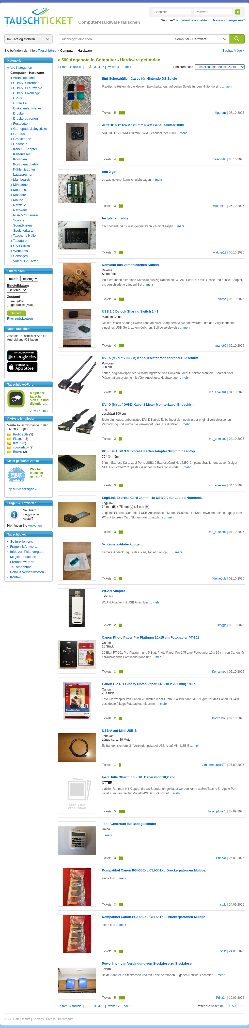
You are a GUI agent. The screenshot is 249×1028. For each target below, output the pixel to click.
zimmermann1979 (214, 765)
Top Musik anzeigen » (22, 489)
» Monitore (18, 195)
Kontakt (15, 577)
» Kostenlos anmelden (192, 20)
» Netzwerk (18, 210)
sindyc (222, 299)
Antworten (35, 525)
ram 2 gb (109, 172)
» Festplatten (19, 123)
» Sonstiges (19, 256)
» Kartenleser (20, 154)
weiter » (113, 67)
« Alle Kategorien (19, 67)
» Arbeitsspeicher (23, 78)
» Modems (18, 190)
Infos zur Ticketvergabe (27, 552)
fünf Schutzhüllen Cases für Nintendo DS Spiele (139, 78)
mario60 (220, 345)
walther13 (219, 206)
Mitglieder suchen (23, 557)
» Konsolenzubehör (24, 164)
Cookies (38, 1019)
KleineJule (219, 578)
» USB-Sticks (20, 246)
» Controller (18, 103)
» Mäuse (16, 200)
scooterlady (21, 447)
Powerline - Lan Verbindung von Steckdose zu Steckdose (147, 963)
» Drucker (17, 113)
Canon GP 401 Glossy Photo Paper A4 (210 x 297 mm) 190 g (148, 684)
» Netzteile (18, 205)
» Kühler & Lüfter (22, 169)
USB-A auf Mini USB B (119, 731)
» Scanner (17, 220)
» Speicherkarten (22, 230)
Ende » (126, 67)
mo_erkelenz (217, 392)
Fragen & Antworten (24, 546)
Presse (51, 1019)
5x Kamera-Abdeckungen (122, 544)
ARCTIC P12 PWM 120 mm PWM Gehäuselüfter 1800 (143, 125)
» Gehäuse (18, 134)
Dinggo (221, 625)
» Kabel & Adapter (23, 149)
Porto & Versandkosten (27, 572)
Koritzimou (219, 671)
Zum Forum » (39, 411)
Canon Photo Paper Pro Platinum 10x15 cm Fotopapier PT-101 (150, 637)
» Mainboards (20, 179)
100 (240, 1006)
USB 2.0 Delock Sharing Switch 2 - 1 (130, 311)
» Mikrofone (19, 185)
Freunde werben (22, 562)
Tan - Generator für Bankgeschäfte (129, 824)
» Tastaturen (19, 241)
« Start (62, 67)
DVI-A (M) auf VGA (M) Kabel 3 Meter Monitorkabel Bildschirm (150, 358)
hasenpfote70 (217, 811)
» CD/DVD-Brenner (24, 83)
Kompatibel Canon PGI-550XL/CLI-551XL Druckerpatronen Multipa (154, 870)
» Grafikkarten (20, 139)
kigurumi (220, 113)
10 (221, 1006)
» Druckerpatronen (24, 118)
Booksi (17, 452)
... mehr (226, 86)
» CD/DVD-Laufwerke (26, 88)
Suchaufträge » (233, 50)
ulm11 (17, 443)
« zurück (75, 67)
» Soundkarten (21, 225)
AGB (7, 1019)
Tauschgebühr (20, 567)
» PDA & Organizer (24, 215)
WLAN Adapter (113, 591)
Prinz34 (221, 858)
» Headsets (18, 144)
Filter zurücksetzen (20, 318)
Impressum (65, 1019)
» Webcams (19, 251)
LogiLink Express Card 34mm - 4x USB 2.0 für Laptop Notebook (152, 498)
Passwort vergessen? (229, 20)
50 (234, 1006)
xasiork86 (219, 159)
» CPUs (16, 98)
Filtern (16, 313)
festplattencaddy (115, 218)
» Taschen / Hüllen (24, 235)
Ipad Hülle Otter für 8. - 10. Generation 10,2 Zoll (139, 777)
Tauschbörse (47, 50)
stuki (223, 904)
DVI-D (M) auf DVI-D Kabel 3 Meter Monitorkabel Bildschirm (148, 404)
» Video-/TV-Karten (24, 261)
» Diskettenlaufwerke (25, 108)
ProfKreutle (20, 434)
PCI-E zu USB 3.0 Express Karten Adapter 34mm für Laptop (148, 451)
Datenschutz (21, 1019)
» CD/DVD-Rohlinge (25, 93)
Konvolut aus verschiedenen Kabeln (130, 265)
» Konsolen (18, 159)
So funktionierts (21, 541)
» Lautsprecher (21, 174)
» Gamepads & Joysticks (28, 129)
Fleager (18, 439)
